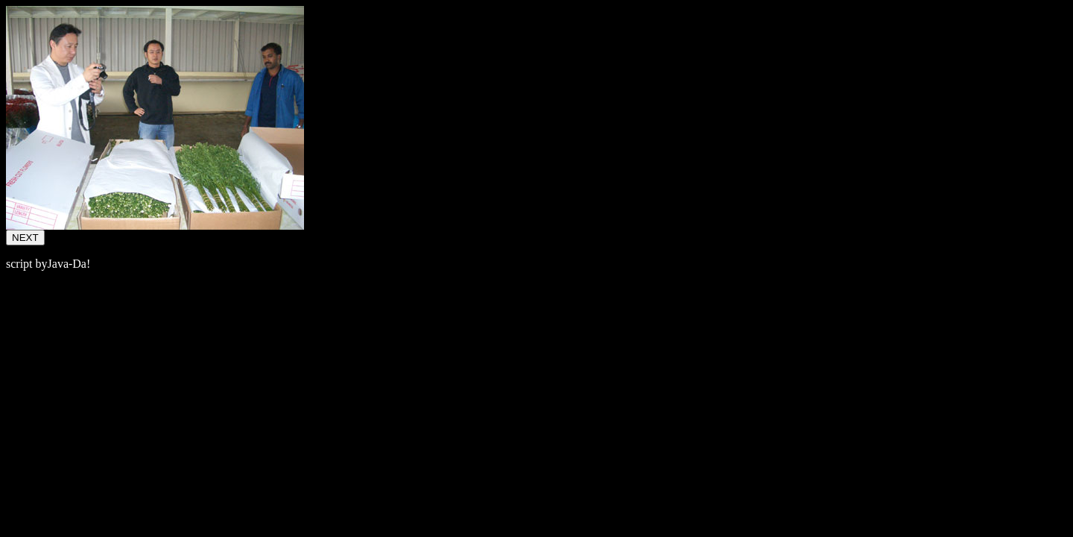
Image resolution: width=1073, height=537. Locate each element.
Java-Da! (69, 263)
